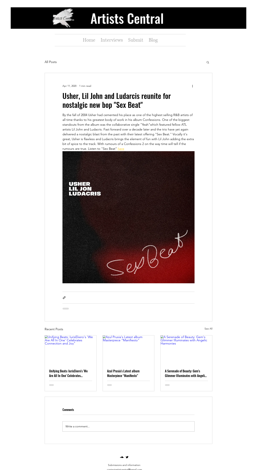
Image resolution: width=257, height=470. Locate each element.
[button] (208, 62)
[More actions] (192, 86)
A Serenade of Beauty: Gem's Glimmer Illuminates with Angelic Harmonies (185, 373)
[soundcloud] (122, 457)
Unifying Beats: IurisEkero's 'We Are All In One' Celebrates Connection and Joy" (68, 373)
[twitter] (127, 457)
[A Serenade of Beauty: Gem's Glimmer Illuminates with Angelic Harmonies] (186, 349)
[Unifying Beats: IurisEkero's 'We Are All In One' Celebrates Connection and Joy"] (70, 349)
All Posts (51, 62)
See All (208, 328)
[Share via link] (64, 297)
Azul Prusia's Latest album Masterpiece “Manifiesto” (123, 373)
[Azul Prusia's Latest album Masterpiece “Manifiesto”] (128, 349)
